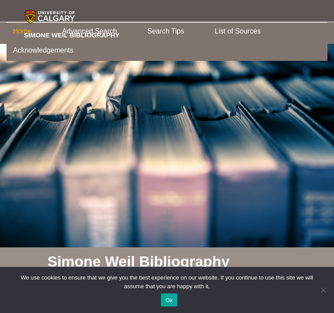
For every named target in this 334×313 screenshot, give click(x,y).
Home (22, 31)
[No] (323, 290)
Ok (169, 300)
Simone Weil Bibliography (72, 34)
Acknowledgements (43, 50)
